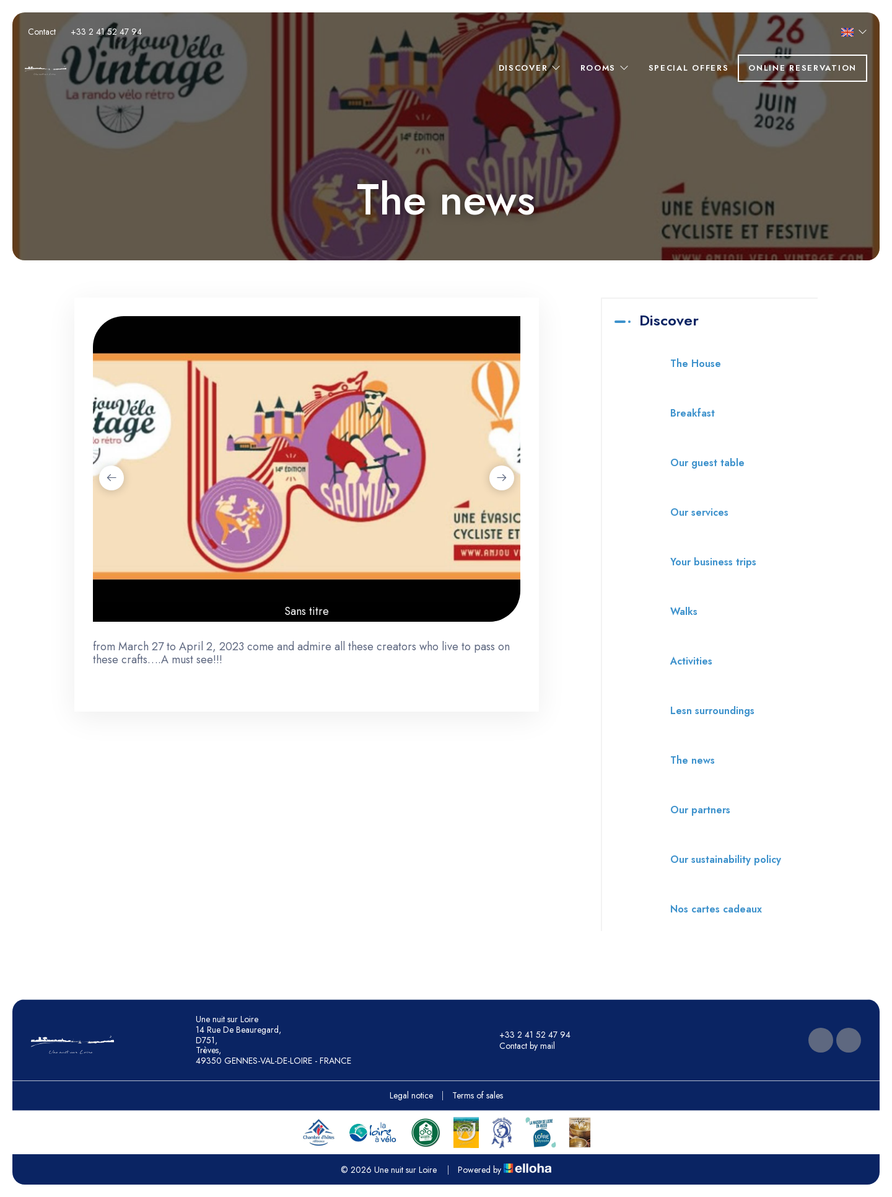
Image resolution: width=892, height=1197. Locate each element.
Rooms (605, 68)
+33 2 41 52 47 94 (528, 1034)
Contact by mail (520, 1045)
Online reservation (802, 68)
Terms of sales (477, 1095)
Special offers (689, 68)
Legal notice (411, 1095)
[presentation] (111, 478)
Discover (530, 68)
